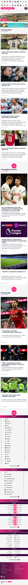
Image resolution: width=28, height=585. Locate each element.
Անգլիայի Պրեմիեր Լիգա (8, 8)
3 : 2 (15, 522)
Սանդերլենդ (8, 427)
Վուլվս (7, 463)
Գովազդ (16, 571)
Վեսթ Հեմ (7, 458)
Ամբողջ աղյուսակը (14, 465)
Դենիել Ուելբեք (9, 483)
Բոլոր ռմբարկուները (14, 496)
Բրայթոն (7, 443)
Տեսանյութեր (17, 566)
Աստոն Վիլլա (8, 432)
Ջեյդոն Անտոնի (9, 494)
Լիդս (6, 454)
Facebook (3, 576)
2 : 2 (15, 518)
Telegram (3, 577)
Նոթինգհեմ (8, 461)
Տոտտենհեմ (10, 524)
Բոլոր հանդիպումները (14, 559)
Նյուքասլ (7, 449)
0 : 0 (15, 510)
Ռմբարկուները (4, 572)
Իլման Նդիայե (9, 489)
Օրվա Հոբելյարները (18, 569)
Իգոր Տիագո (8, 476)
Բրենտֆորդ (8, 445)
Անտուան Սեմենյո (9, 480)
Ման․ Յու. (7, 434)
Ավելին (14, 166)
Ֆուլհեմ (7, 452)
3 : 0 (15, 505)
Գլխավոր (2, 563)
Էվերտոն (7, 447)
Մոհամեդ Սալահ (9, 487)
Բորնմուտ (7, 438)
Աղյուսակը (3, 566)
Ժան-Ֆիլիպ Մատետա (10, 478)
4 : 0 (15, 507)
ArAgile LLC (9, 581)
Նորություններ (4, 565)
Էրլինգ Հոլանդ (9, 474)
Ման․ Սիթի (8, 423)
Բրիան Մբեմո (8, 485)
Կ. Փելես (7, 441)
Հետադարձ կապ (17, 572)
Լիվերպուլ (7, 436)
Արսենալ (7, 421)
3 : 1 (15, 509)
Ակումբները (3, 571)
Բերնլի (7, 456)
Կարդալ (4, 19)
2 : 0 (15, 520)
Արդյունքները (3, 568)
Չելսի (7, 425)
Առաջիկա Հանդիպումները (6, 569)
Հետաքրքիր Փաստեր (18, 568)
